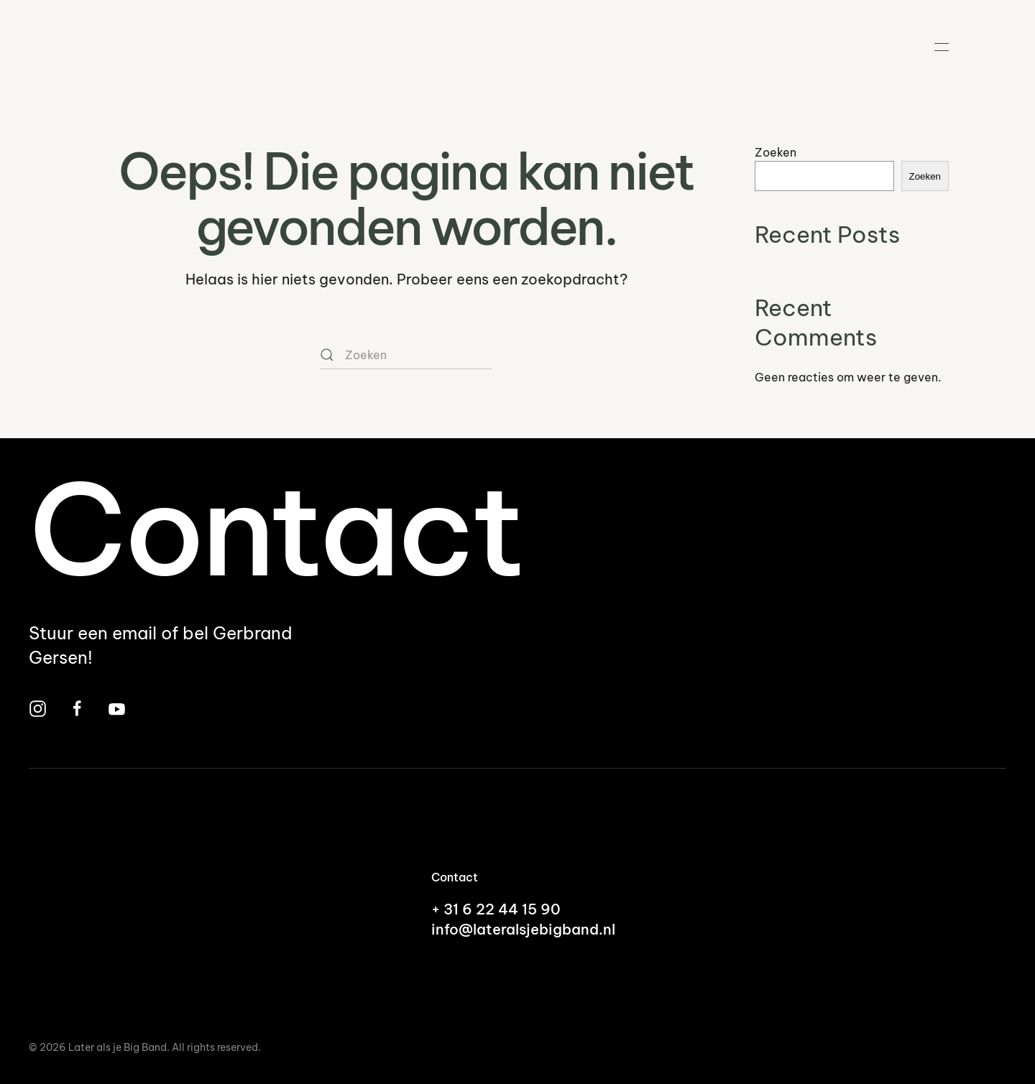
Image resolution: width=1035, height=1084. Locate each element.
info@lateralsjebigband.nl (523, 929)
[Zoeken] (406, 355)
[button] (941, 46)
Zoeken (775, 152)
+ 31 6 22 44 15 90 (496, 909)
